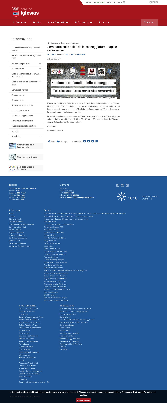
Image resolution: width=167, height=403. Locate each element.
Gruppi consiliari (15, 230)
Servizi (36, 22)
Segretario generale (16, 233)
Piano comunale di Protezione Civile (57, 289)
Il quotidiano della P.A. (20, 110)
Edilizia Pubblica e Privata (28, 325)
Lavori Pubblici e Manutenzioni (30, 328)
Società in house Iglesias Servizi (30, 371)
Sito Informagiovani (51, 292)
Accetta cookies (83, 400)
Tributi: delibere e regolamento (55, 276)
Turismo (149, 22)
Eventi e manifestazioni (69, 43)
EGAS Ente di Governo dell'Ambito (56, 300)
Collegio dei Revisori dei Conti (19, 246)
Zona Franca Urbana (27, 368)
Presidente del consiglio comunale (21, 224)
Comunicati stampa (20, 90)
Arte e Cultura (54, 59)
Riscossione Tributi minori (28, 363)
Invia (52, 142)
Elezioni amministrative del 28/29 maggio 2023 (25, 75)
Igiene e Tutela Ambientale (28, 341)
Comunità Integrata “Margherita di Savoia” (26, 48)
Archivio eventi (18, 100)
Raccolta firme (18, 69)
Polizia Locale (24, 344)
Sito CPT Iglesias (50, 295)
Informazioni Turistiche (27, 358)
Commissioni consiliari (17, 227)
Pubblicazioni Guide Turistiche (24, 126)
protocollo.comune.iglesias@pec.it (79, 197)
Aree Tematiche (58, 22)
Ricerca (104, 22)
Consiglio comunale (16, 222)
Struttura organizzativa (18, 238)
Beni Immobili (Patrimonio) (28, 336)
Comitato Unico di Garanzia (25, 168)
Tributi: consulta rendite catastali (56, 273)
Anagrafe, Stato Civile (27, 311)
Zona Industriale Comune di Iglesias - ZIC (34, 382)
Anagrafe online (50, 241)
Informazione (84, 22)
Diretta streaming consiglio (54, 260)
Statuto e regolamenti (17, 235)
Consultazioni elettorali (27, 366)
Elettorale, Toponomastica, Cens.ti (31, 317)
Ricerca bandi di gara (52, 249)
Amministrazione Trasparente (25, 146)
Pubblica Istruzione (26, 347)
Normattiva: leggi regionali (22, 121)
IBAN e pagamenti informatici (55, 281)
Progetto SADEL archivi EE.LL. (55, 238)
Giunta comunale (15, 219)
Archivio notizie (18, 95)
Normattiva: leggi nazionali (23, 116)
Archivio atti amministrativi (54, 233)
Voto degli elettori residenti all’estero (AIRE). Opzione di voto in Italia (68, 216)
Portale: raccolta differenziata (55, 287)
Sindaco (12, 216)
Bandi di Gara (14, 241)
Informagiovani (24, 355)
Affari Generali (24, 349)
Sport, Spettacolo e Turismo (29, 352)
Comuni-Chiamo (50, 235)
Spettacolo (23, 379)
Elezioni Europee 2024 (21, 63)
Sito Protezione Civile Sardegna (55, 298)
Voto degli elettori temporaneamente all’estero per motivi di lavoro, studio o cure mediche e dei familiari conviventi (85, 213)
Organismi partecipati (17, 243)
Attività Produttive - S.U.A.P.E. (29, 322)
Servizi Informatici (25, 377)
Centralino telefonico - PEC (53, 227)
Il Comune (19, 22)
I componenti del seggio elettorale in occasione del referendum (66, 219)
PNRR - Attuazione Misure (28, 309)
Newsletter (16, 136)
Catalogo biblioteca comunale (55, 254)
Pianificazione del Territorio (29, 320)
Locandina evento (55, 131)
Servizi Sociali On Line (52, 243)
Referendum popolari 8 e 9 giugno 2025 (26, 56)
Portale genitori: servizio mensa (55, 262)
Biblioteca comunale (26, 339)
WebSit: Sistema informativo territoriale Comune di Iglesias (65, 270)
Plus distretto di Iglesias (53, 265)
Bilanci (11, 213)
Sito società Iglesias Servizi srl (55, 284)
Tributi (21, 360)
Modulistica (48, 246)
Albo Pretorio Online (27, 157)
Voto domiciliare (50, 222)
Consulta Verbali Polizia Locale (55, 251)
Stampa (62, 142)
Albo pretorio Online (51, 230)
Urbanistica (23, 314)
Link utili (15, 131)
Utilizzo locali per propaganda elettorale (59, 224)
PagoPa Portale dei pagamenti (55, 279)
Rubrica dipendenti (51, 257)
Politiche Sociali (24, 330)
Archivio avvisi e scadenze (22, 105)
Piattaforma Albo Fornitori (53, 268)
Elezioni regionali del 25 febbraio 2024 (25, 83)
